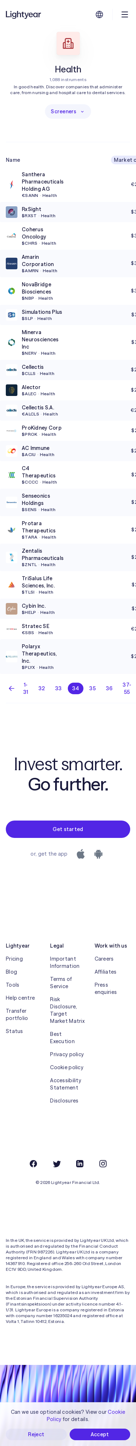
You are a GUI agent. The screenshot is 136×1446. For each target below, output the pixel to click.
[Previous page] (11, 688)
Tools (12, 985)
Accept (100, 1434)
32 (41, 688)
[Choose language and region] (99, 14)
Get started (68, 829)
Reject (36, 1434)
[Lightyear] (24, 14)
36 (109, 688)
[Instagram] (103, 1163)
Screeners (68, 111)
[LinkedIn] (80, 1163)
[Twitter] (56, 1163)
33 (58, 688)
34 (75, 688)
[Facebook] (33, 1163)
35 (92, 688)
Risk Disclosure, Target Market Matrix (67, 1010)
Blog (11, 972)
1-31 (25, 688)
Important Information (64, 962)
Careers (104, 959)
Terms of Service (61, 983)
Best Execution (62, 1038)
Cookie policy (66, 1067)
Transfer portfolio (17, 1014)
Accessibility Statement (65, 1084)
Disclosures (64, 1100)
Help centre (20, 998)
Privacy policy (67, 1054)
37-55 (127, 688)
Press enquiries (106, 988)
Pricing (14, 959)
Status (14, 1031)
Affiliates (106, 972)
